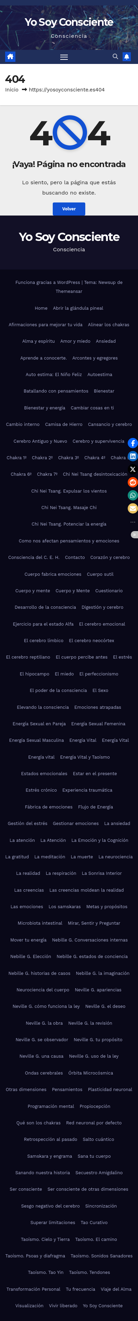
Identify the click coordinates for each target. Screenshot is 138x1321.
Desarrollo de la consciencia (45, 607)
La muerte (82, 856)
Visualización (29, 1305)
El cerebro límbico (44, 640)
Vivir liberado (63, 1305)
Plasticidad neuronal (110, 1089)
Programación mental (51, 1106)
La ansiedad (117, 823)
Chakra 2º (42, 457)
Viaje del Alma (116, 1289)
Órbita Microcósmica (90, 1073)
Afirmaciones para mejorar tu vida (46, 324)
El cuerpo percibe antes (82, 657)
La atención (22, 840)
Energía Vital (83, 740)
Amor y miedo (75, 341)
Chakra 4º (94, 457)
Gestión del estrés (28, 823)
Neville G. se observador (41, 1039)
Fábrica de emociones (49, 807)
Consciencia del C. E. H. (34, 557)
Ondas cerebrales (44, 1073)
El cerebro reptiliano (28, 657)
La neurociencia (116, 856)
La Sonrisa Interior (102, 873)
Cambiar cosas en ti (92, 407)
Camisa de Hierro (64, 424)
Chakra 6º (21, 474)
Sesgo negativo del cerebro (50, 1206)
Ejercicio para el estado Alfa (43, 624)
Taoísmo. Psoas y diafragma (35, 1255)
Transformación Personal (34, 1289)
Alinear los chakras (108, 324)
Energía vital (41, 757)
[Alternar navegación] (64, 57)
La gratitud (17, 856)
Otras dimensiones (26, 1089)
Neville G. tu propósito (98, 1039)
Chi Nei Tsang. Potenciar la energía (69, 524)
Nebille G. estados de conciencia (92, 956)
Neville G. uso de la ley (93, 1056)
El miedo (64, 673)
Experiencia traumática (87, 790)
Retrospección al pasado (50, 1139)
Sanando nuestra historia (42, 1172)
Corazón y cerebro (110, 557)
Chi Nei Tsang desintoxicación (95, 474)
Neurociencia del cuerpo (42, 989)
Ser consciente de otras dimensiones (88, 1189)
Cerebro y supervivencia (98, 441)
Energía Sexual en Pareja (39, 723)
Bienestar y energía (44, 407)
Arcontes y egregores (95, 358)
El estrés (122, 657)
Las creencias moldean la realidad (86, 890)
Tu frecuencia (80, 1289)
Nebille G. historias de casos (40, 973)
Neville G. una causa (42, 1056)
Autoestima (99, 374)
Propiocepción (94, 1106)
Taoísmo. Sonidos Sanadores (102, 1255)
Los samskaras (65, 906)
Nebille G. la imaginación (103, 973)
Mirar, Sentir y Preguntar (94, 923)
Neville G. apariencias (98, 989)
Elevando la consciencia (43, 707)
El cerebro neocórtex (91, 640)
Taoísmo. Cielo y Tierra (45, 1239)
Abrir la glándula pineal (78, 308)
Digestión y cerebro (102, 607)
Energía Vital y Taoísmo (85, 757)
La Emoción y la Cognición (99, 840)
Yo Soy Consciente (69, 22)
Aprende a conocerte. (43, 358)
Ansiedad (106, 341)
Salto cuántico (98, 1139)
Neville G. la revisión (90, 1023)
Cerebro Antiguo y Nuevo (40, 441)
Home (41, 308)
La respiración (61, 873)
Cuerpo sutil (100, 574)
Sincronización (101, 1206)
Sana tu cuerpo (94, 1156)
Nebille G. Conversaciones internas (90, 940)
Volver (69, 208)
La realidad (28, 873)
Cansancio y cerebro (110, 424)
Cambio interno (23, 424)
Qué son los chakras (38, 1122)
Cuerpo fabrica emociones (52, 574)
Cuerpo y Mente (72, 590)
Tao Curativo (94, 1222)
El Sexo (100, 690)
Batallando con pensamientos (56, 391)
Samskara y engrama (49, 1156)
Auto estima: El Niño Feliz (54, 374)
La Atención (53, 840)
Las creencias (29, 890)
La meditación (49, 856)
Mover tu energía (28, 940)
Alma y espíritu (38, 341)
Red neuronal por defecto (94, 1122)
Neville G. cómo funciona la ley (46, 1006)
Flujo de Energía (95, 807)
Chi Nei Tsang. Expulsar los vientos (69, 491)
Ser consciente (26, 1189)
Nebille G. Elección (30, 956)
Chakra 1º (16, 457)
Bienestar (104, 391)
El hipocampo (34, 673)
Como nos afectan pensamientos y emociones (69, 540)
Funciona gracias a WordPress (48, 282)
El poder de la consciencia (58, 690)
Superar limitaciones (52, 1222)
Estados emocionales (44, 773)
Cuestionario (109, 590)
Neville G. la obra (44, 1023)
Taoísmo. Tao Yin (46, 1272)
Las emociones (27, 906)
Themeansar (69, 291)
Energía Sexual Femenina (98, 723)
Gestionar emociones (76, 823)
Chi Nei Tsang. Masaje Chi (69, 507)
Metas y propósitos (106, 906)
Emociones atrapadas (97, 707)
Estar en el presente (95, 773)
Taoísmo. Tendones (89, 1272)
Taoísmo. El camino (96, 1239)
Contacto (75, 557)
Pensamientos (67, 1089)
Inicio (11, 90)
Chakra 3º (68, 457)
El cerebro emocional (102, 624)
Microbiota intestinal (40, 923)
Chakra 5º (121, 457)
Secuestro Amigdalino (99, 1172)
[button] (115, 56)
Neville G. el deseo (105, 1006)
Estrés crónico (41, 790)
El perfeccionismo (98, 673)
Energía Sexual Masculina (36, 740)
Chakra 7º (47, 474)
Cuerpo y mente (32, 590)
